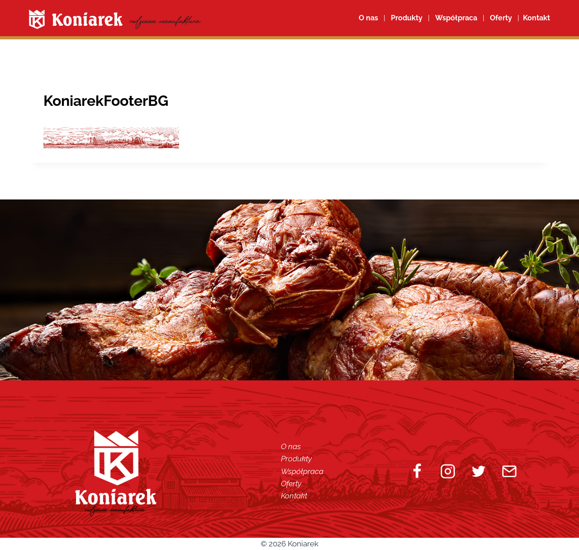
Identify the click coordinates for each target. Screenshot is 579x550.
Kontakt (294, 495)
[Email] (509, 471)
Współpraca (456, 18)
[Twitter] (478, 471)
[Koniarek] (115, 19)
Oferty (291, 483)
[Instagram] (447, 471)
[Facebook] (417, 471)
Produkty (296, 458)
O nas (368, 18)
